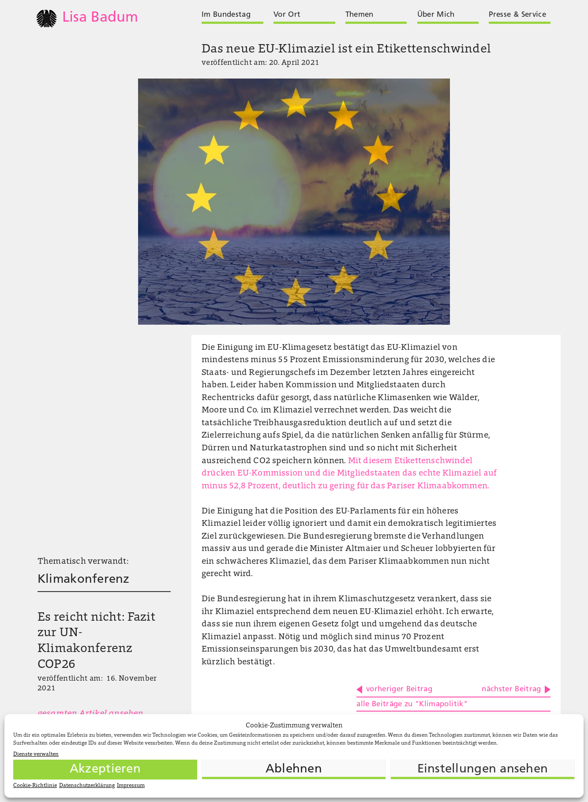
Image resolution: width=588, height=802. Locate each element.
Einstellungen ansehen (482, 769)
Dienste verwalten (36, 754)
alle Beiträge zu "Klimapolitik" (412, 704)
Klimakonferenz (83, 579)
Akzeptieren (105, 769)
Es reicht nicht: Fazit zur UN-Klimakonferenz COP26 (96, 641)
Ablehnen (294, 769)
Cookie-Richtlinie (35, 785)
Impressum (131, 785)
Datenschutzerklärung (87, 785)
